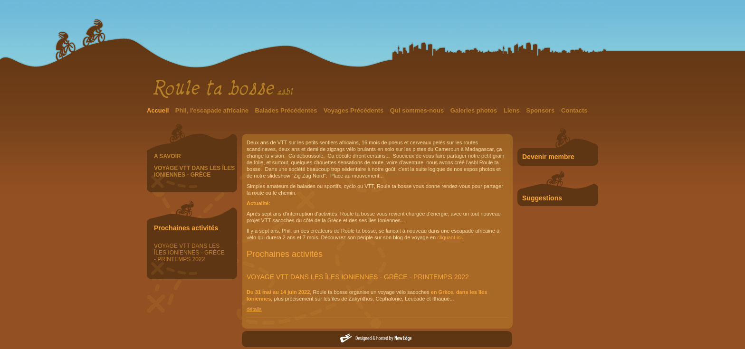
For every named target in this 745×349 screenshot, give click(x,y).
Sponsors (541, 110)
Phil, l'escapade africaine (212, 110)
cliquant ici (449, 237)
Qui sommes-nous (418, 110)
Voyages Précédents (354, 110)
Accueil (159, 110)
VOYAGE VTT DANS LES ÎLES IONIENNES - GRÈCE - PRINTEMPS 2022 (189, 253)
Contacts (574, 110)
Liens (513, 110)
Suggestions (542, 198)
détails (254, 309)
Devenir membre (548, 156)
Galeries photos (474, 110)
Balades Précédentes (287, 110)
